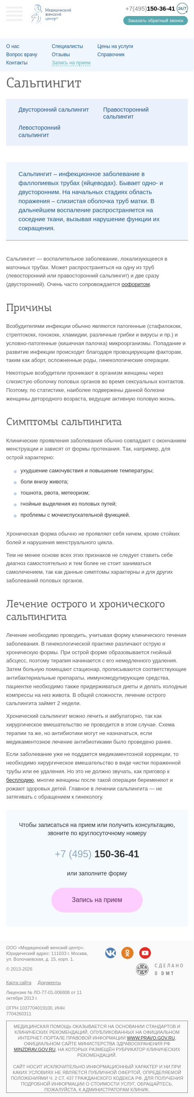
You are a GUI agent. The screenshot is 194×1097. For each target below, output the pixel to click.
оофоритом (136, 284)
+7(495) (150, 8)
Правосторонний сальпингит (126, 113)
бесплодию (20, 780)
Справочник (111, 54)
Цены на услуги (115, 46)
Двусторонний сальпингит (53, 109)
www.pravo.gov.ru (151, 1037)
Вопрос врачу (21, 54)
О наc (12, 46)
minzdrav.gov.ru (34, 1049)
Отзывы (61, 54)
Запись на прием (97, 899)
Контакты (17, 63)
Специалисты (67, 46)
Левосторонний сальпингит (39, 131)
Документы (49, 982)
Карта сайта (18, 982)
